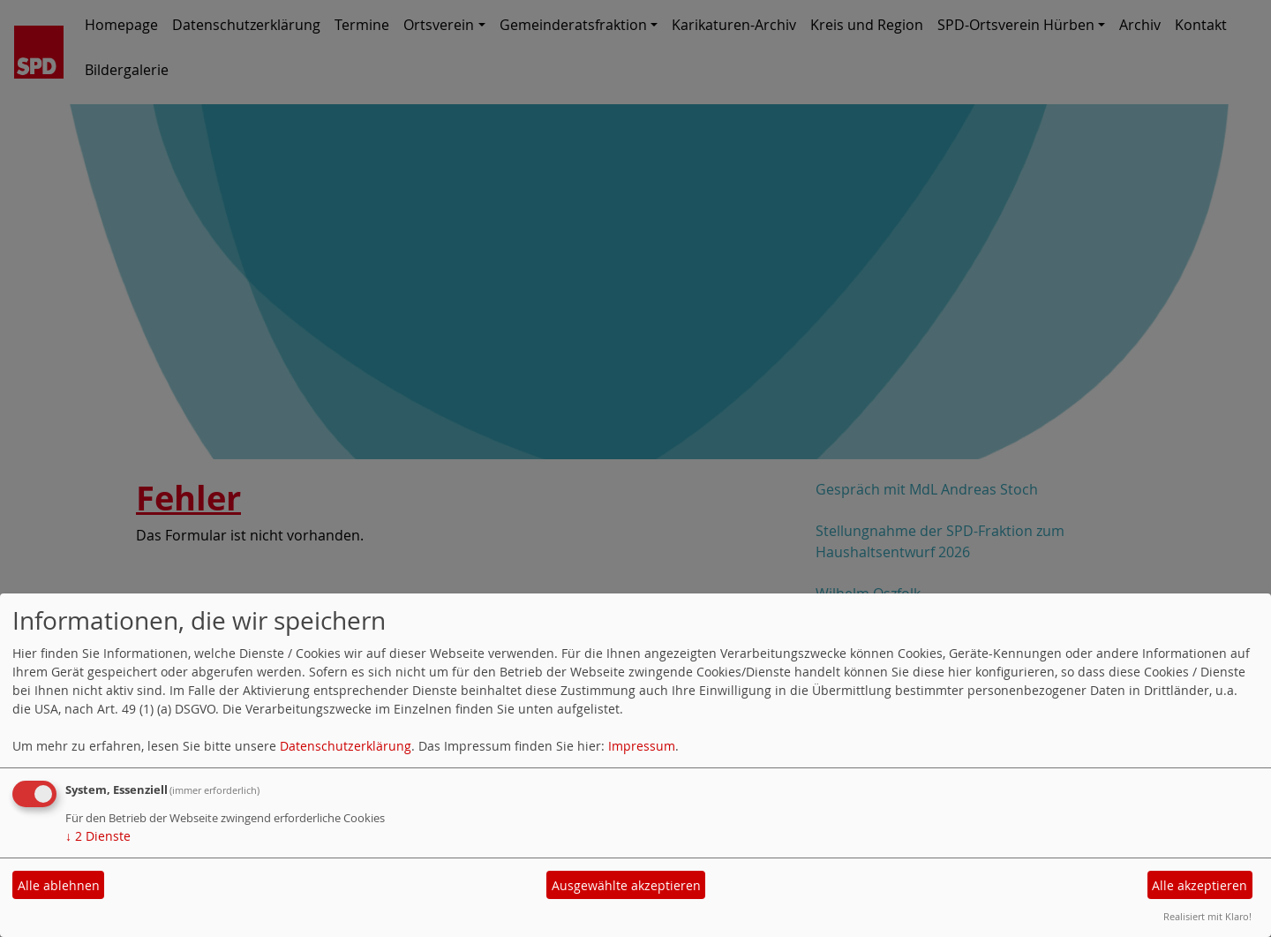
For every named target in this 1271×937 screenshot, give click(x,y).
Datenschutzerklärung (345, 745)
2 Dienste (98, 835)
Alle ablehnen (59, 885)
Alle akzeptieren (1199, 885)
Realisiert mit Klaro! (1207, 916)
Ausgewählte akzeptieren (626, 885)
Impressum (641, 745)
